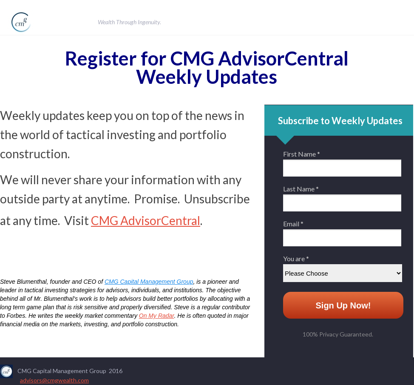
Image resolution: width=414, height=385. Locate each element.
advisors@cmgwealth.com (54, 380)
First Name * (301, 154)
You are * (296, 258)
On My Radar (156, 315)
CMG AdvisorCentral (145, 220)
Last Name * (301, 189)
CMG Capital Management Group (149, 281)
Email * (293, 224)
